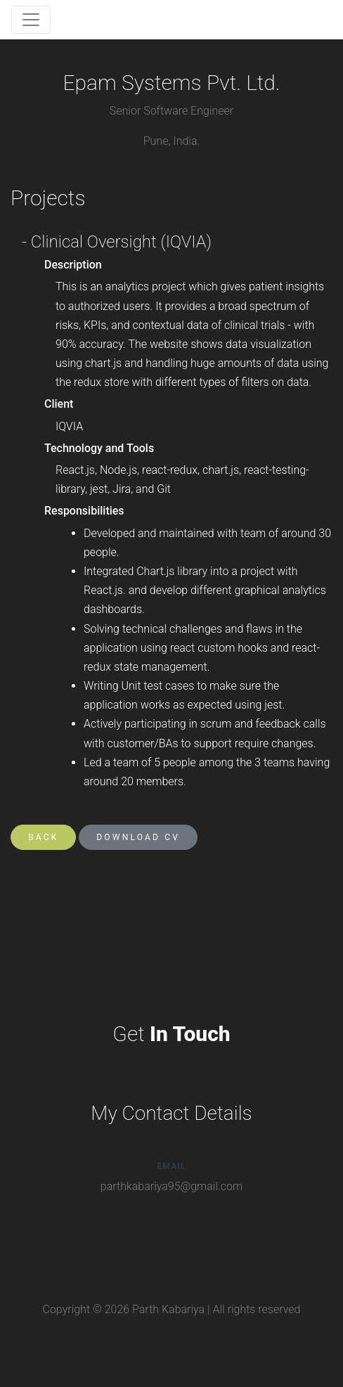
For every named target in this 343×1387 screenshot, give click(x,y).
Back (43, 837)
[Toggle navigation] (31, 20)
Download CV (138, 837)
